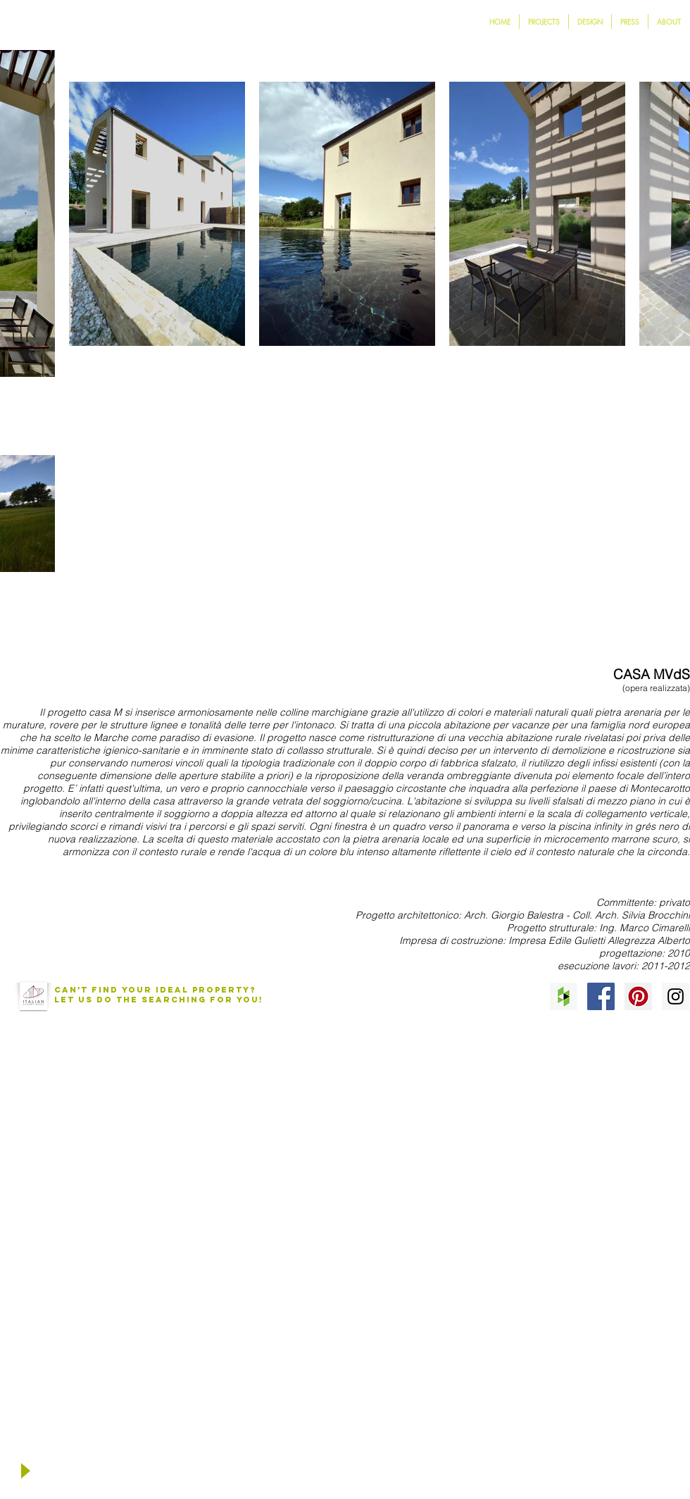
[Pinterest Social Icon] (638, 996)
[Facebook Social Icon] (601, 996)
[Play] (24, 1471)
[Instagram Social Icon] (675, 996)
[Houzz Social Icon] (563, 996)
